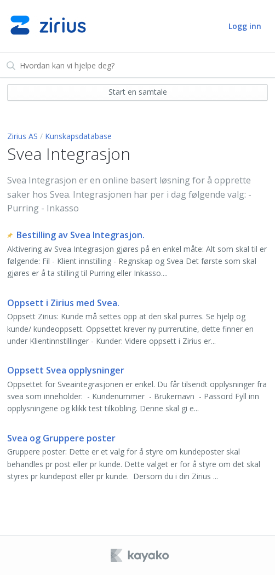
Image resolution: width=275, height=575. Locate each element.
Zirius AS (22, 136)
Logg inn (244, 26)
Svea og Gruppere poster (61, 438)
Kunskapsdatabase (78, 136)
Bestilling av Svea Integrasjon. (80, 235)
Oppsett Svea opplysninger (65, 370)
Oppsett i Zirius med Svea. (63, 303)
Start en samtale (137, 92)
